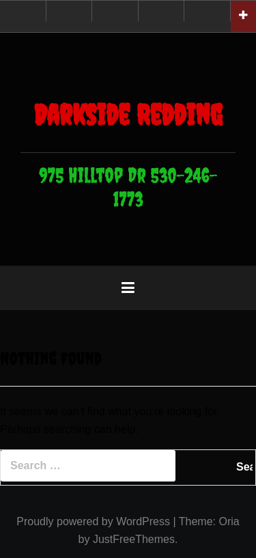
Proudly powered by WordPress (93, 521)
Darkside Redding (127, 114)
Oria (228, 521)
